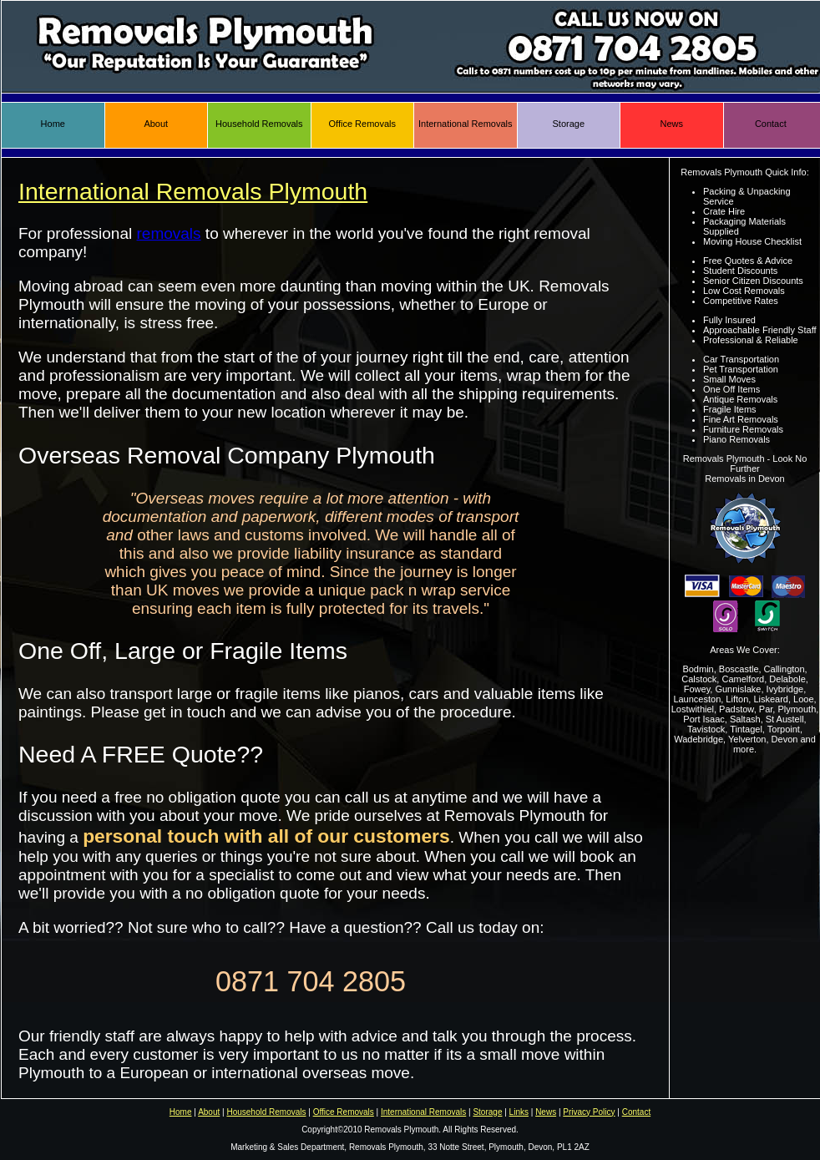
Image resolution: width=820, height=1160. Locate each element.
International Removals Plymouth (192, 191)
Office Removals (363, 124)
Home (53, 124)
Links (519, 1112)
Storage (568, 124)
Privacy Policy (589, 1112)
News (671, 124)
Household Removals (259, 124)
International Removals (465, 124)
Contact (771, 124)
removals (169, 233)
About (156, 124)
